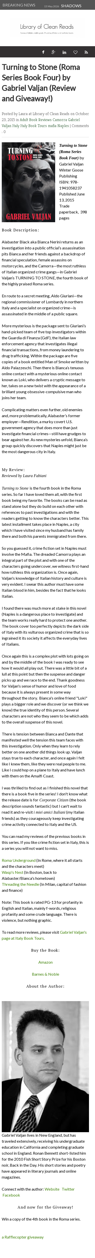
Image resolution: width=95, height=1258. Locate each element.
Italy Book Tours (34, 125)
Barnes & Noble (45, 974)
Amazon (45, 962)
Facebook (11, 1195)
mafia (52, 125)
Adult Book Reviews (36, 119)
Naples (63, 125)
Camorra (60, 119)
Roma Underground (19, 860)
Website (52, 1189)
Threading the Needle (20, 884)
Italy (16, 125)
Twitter (68, 1189)
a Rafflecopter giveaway (23, 1237)
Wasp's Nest (12, 872)
